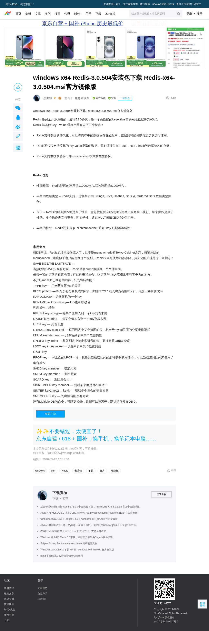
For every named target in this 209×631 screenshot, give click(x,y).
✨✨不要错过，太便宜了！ (69, 431)
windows (40, 470)
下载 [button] (98, 13)
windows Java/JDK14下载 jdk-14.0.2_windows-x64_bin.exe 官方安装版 (79, 519)
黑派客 (47, 98)
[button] (155, 13)
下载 (90, 470)
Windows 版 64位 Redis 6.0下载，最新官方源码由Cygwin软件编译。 (77, 537)
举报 (171, 470)
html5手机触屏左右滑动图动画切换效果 (61, 555)
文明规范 (42, 588)
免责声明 (42, 593)
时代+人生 (9, 609)
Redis (65, 470)
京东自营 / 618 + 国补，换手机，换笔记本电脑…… (96, 439)
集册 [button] (28, 13)
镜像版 (115, 470)
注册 (199, 13)
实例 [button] (48, 13)
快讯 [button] (67, 13)
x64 (53, 470)
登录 (189, 13)
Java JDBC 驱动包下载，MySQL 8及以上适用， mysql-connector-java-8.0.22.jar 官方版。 (89, 525)
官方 (102, 470)
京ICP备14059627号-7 (166, 621)
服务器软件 (82, 98)
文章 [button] (38, 13)
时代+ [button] (78, 13)
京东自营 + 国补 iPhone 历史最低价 (82, 23)
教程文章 (9, 593)
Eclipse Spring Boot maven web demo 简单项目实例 (68, 543)
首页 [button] (18, 13)
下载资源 (59, 493)
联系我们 (42, 598)
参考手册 (9, 614)
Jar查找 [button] (110, 13)
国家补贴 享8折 (149, 23)
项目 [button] (57, 13)
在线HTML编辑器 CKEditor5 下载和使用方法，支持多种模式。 (74, 531)
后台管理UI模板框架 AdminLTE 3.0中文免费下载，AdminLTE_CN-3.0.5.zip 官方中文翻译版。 (91, 506)
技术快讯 (9, 604)
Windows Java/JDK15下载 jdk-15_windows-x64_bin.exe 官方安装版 (77, 549)
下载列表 (125, 98)
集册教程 (9, 588)
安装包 (78, 470)
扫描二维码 (18, 147)
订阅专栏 (161, 494)
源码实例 (9, 598)
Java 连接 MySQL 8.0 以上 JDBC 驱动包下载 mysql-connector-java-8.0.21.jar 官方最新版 (89, 512)
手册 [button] (88, 13)
